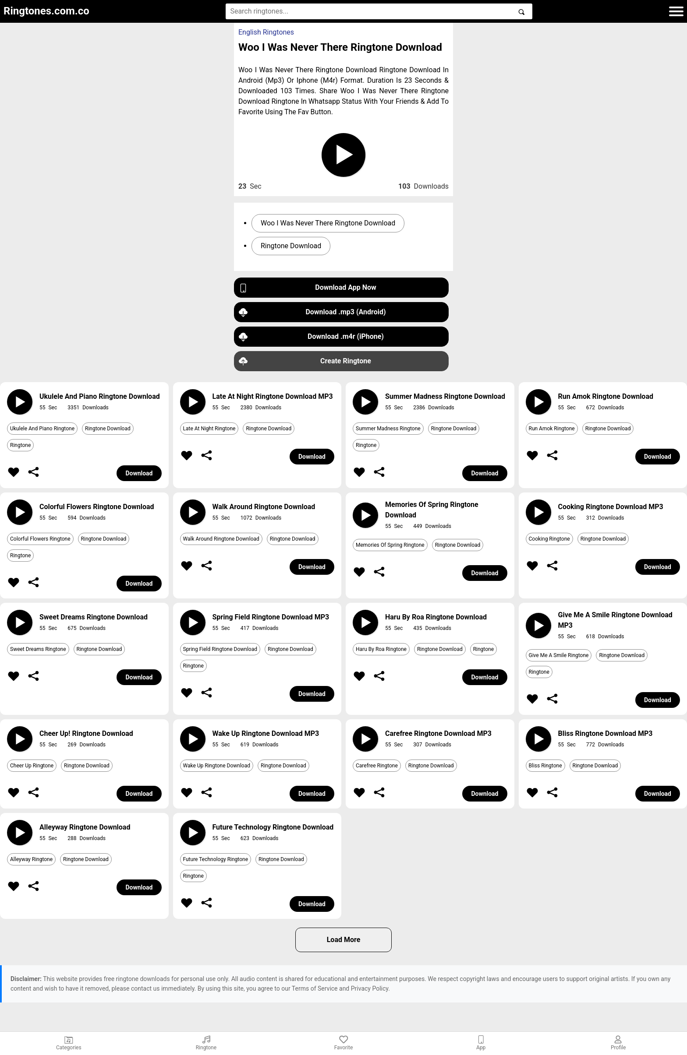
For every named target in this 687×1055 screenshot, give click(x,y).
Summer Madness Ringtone (388, 429)
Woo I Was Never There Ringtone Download (328, 223)
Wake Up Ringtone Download (217, 766)
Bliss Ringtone (545, 766)
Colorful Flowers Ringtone (40, 539)
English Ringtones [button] (266, 32)
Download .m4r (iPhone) (311, 336)
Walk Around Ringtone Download (221, 539)
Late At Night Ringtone (209, 429)
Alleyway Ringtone (31, 859)
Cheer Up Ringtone (31, 766)
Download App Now (307, 287)
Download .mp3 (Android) (312, 312)
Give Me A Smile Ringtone (559, 655)
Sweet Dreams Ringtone (38, 649)
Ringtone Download (291, 246)
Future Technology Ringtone (215, 859)
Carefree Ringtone (377, 766)
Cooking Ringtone (549, 539)
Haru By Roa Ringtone (381, 649)
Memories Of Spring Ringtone (390, 545)
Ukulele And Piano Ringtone (42, 429)
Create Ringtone (305, 361)
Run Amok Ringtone (552, 429)
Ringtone (20, 445)
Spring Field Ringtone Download (220, 649)
